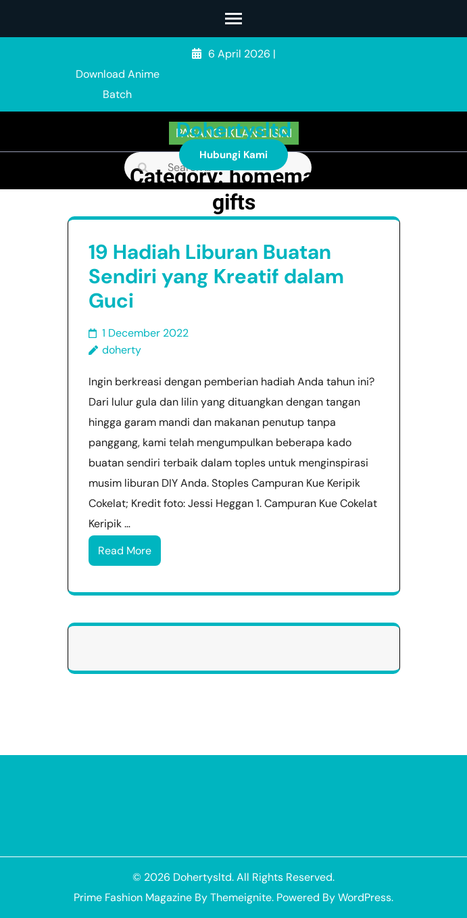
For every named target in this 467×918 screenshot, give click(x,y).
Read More (124, 550)
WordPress (364, 897)
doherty (121, 350)
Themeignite (241, 897)
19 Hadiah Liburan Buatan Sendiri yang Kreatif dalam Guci (216, 276)
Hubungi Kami (233, 155)
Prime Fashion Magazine (133, 897)
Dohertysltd (233, 129)
